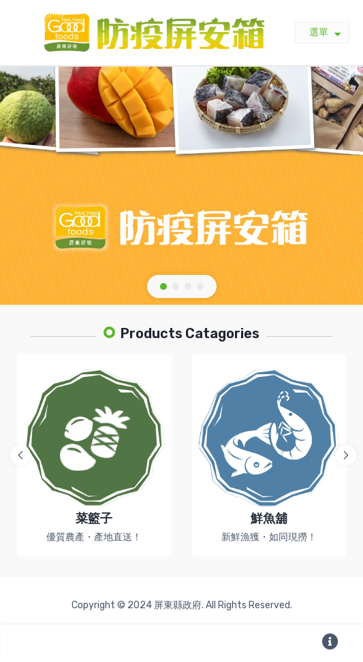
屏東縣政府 (178, 605)
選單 (325, 33)
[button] (163, 286)
